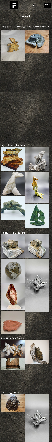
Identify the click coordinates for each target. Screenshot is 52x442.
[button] (33, 5)
